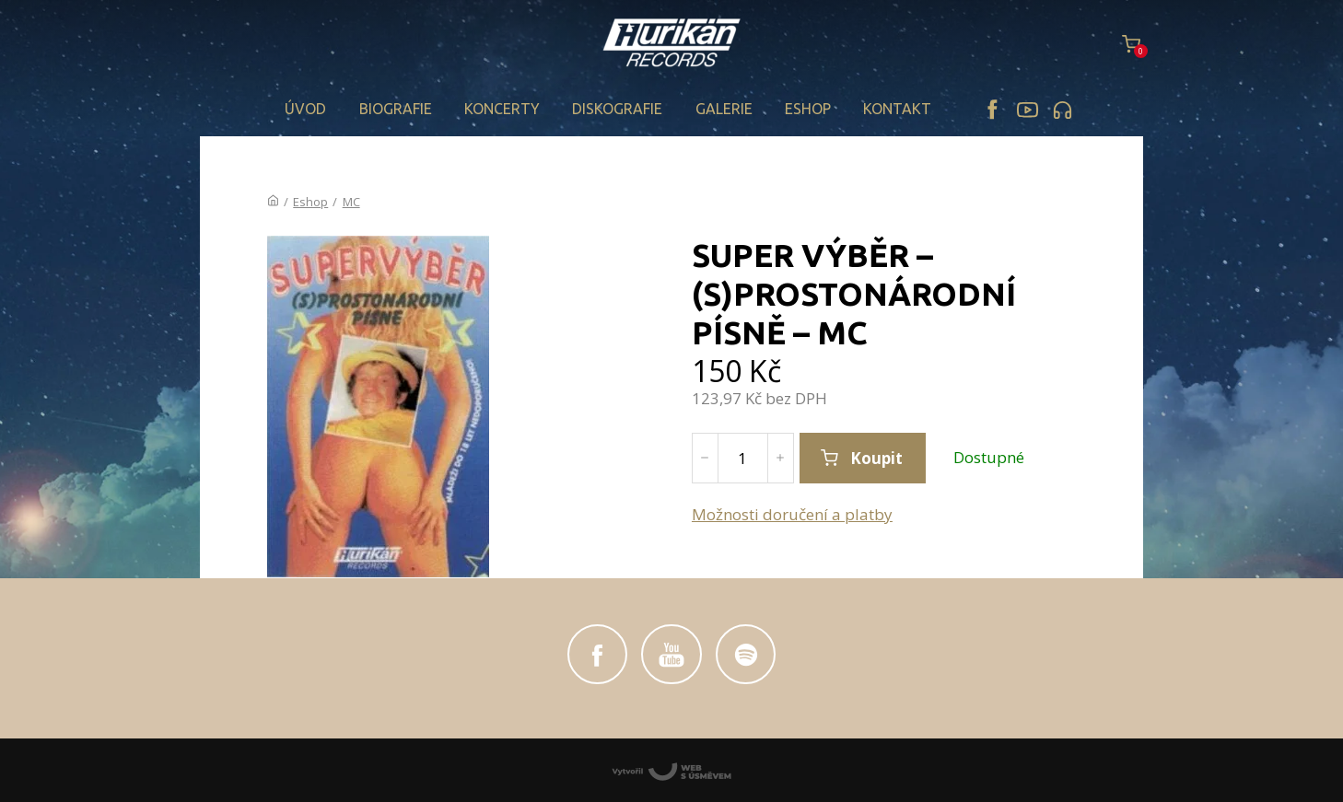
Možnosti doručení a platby (792, 514)
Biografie (395, 108)
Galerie (724, 108)
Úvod (305, 108)
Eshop (808, 108)
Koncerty (502, 108)
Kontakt (897, 108)
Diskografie (617, 108)
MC (351, 201)
